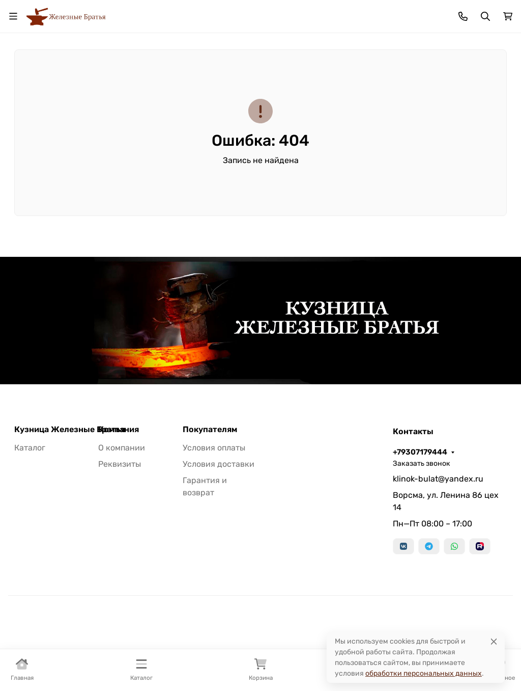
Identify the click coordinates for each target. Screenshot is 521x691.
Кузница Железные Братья (69, 430)
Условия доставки (218, 464)
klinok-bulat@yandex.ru (438, 479)
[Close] (494, 641)
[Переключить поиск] (485, 16)
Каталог (29, 448)
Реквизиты (119, 464)
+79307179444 (420, 452)
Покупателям (210, 430)
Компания (118, 430)
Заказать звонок (421, 463)
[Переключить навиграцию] (13, 16)
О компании (121, 448)
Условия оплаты (214, 448)
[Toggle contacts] (463, 16)
